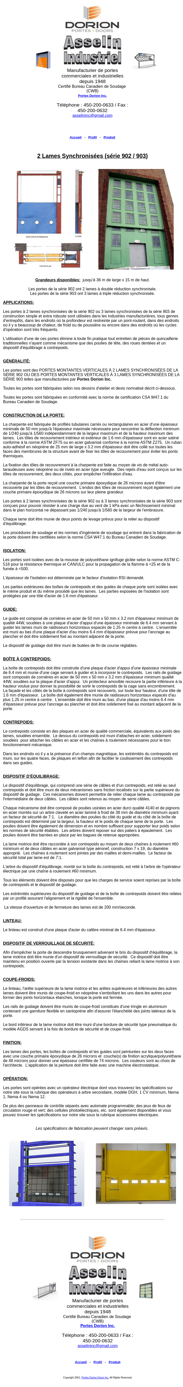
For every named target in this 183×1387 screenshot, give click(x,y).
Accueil (76, 137)
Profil (92, 137)
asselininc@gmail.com (92, 115)
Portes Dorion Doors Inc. (95, 1377)
